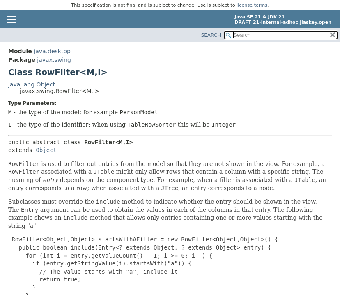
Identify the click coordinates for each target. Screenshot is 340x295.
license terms (252, 5)
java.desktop (52, 51)
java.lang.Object (31, 84)
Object (46, 150)
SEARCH (211, 35)
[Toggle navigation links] (11, 20)
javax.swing (54, 60)
